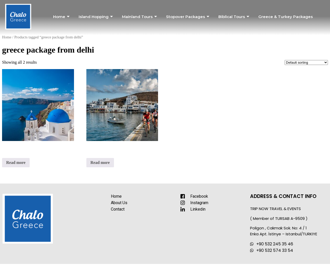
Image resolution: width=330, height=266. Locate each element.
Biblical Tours (234, 16)
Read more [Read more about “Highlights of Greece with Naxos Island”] (100, 162)
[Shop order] (306, 62)
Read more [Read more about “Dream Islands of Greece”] (16, 162)
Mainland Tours (140, 16)
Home (62, 16)
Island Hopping (96, 16)
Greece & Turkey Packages (285, 16)
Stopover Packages (188, 16)
